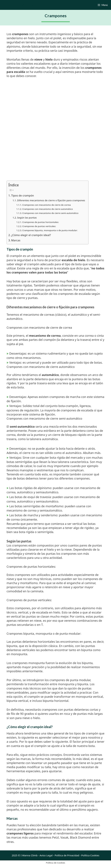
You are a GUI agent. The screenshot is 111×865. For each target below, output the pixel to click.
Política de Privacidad (67, 855)
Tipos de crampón (22, 195)
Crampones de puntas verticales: (39, 226)
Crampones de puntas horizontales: (40, 222)
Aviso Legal (46, 855)
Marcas (15, 240)
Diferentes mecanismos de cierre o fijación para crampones (51, 200)
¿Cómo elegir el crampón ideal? (31, 235)
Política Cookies (90, 855)
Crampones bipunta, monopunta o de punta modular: (50, 230)
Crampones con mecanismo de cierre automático (47, 209)
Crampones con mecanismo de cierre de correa (46, 204)
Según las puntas (27, 217)
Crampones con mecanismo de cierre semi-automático (50, 213)
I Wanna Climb (24, 5)
